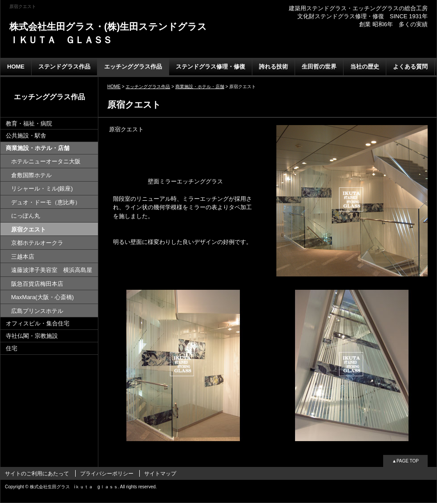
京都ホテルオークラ (37, 242)
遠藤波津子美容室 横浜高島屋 (51, 270)
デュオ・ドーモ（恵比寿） (46, 202)
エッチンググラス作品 (133, 66)
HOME (15, 66)
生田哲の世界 (319, 66)
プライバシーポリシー (107, 474)
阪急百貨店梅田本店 (37, 283)
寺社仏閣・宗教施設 (32, 336)
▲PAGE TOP (405, 460)
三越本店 (22, 256)
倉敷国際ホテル (31, 175)
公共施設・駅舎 (26, 135)
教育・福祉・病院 (29, 123)
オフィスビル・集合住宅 (37, 323)
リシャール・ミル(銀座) (42, 188)
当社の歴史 (364, 66)
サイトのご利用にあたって (37, 474)
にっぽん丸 (25, 215)
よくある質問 (410, 66)
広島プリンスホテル (37, 311)
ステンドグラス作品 (64, 66)
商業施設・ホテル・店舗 (37, 148)
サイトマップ (160, 474)
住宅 (11, 348)
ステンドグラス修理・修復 (210, 66)
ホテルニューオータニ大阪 (46, 161)
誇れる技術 (273, 66)
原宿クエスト (28, 229)
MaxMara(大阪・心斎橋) (42, 297)
